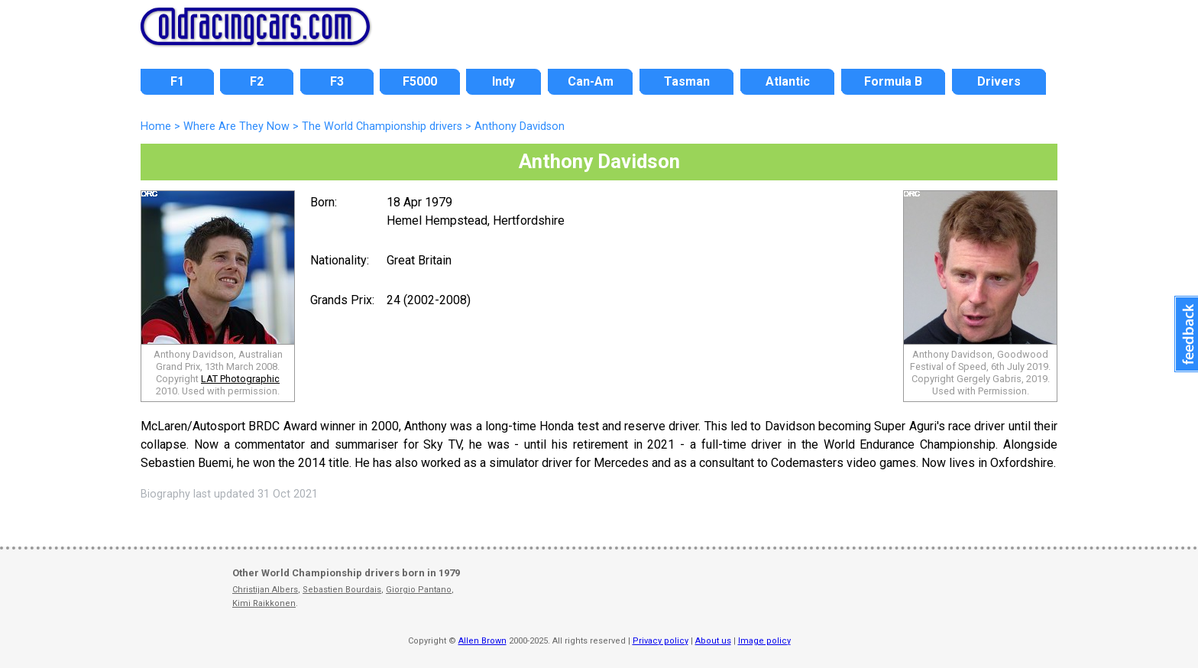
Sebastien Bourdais (342, 590)
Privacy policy (660, 641)
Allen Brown (482, 641)
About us (713, 641)
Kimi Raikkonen (264, 603)
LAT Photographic (240, 378)
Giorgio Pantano (419, 590)
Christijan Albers (265, 590)
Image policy (764, 641)
